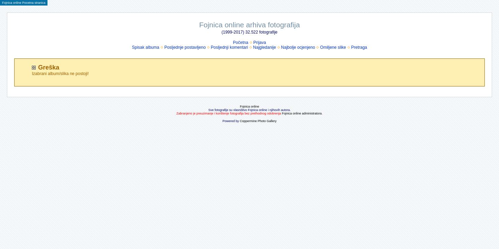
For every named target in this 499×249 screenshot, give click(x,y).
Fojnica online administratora (302, 113)
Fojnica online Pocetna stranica (23, 2)
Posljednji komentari (229, 47)
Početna (240, 42)
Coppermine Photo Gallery (258, 121)
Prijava (259, 42)
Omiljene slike (333, 47)
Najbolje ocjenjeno (298, 47)
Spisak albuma (145, 47)
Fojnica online (249, 106)
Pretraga (359, 47)
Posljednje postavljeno (184, 47)
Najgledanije (264, 47)
